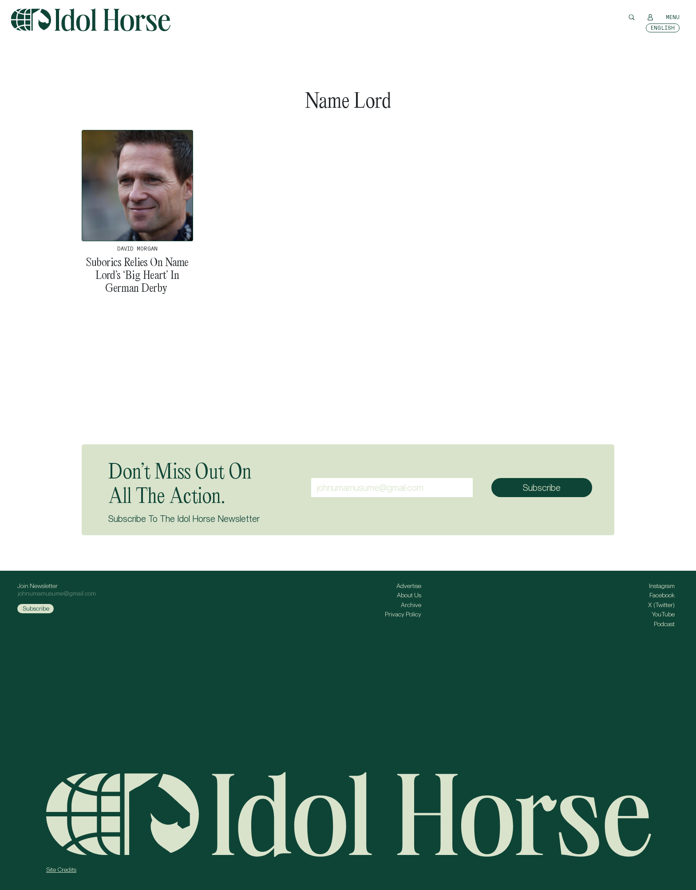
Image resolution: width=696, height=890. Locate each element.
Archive (411, 604)
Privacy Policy (403, 614)
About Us (409, 595)
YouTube (663, 614)
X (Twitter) (661, 604)
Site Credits (61, 869)
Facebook (662, 595)
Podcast (664, 623)
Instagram (662, 585)
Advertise (408, 585)
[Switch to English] (663, 28)
